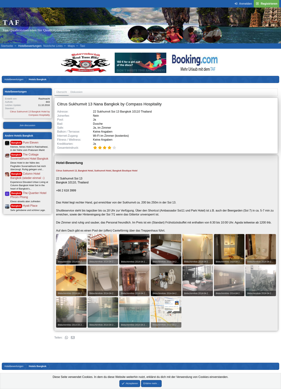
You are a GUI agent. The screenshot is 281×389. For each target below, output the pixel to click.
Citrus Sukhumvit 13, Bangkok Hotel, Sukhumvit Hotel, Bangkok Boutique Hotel (96, 170)
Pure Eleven (24, 142)
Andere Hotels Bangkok (19, 135)
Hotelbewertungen (30, 45)
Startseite (7, 45)
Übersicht (61, 92)
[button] (15, 46)
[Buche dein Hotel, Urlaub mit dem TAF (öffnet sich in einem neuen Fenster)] (194, 72)
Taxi (82, 45)
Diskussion (76, 92)
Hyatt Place (23, 205)
